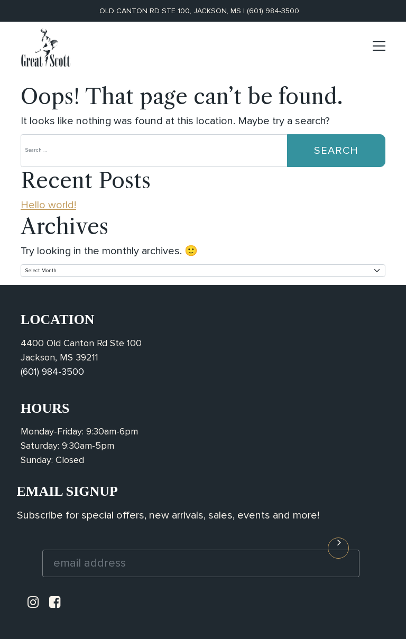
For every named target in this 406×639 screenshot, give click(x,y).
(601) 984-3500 (273, 10)
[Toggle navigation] (379, 50)
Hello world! (48, 205)
